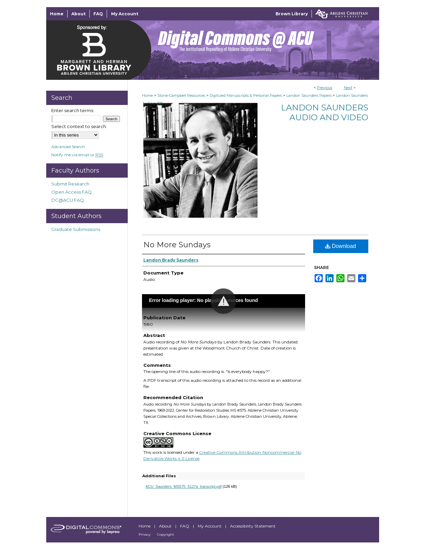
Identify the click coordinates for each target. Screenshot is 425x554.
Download (340, 246)
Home (147, 95)
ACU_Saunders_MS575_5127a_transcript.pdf (184, 486)
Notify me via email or (77, 154)
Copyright (165, 534)
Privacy (145, 534)
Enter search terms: (72, 110)
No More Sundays (177, 244)
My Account (210, 526)
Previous (324, 87)
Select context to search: (79, 126)
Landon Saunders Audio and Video (324, 112)
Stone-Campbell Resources (181, 95)
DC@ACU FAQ (67, 200)
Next (348, 87)
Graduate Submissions (75, 229)
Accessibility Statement (253, 526)
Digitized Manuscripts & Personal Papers (246, 95)
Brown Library (292, 13)
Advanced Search (68, 146)
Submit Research (70, 183)
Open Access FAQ (71, 192)
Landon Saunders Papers (309, 95)
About (166, 526)
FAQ (185, 526)
